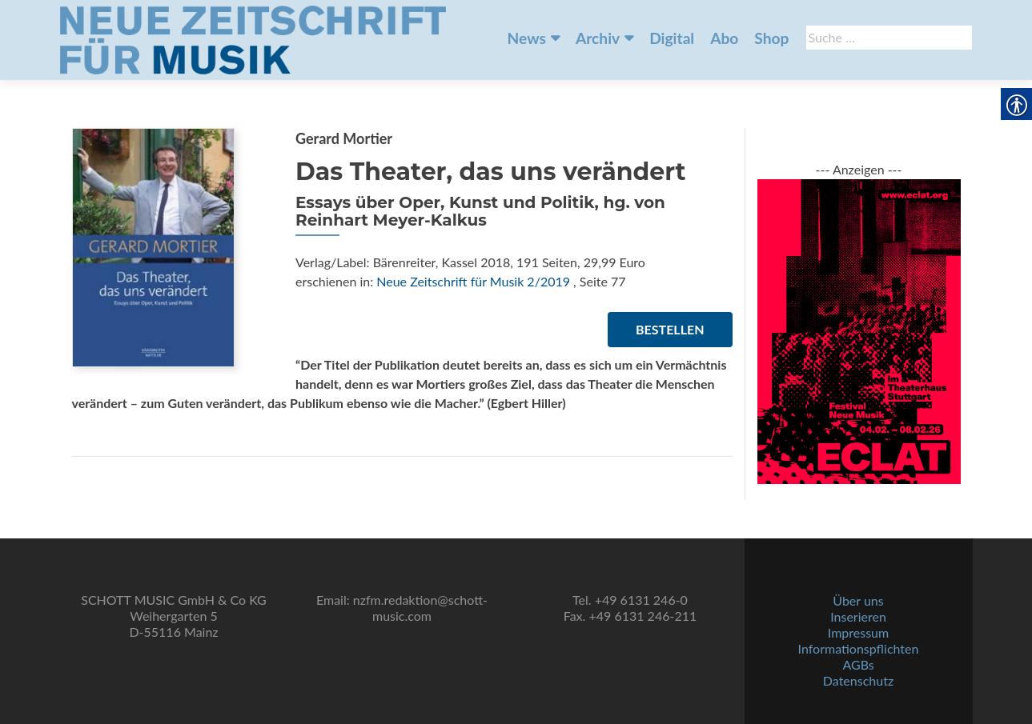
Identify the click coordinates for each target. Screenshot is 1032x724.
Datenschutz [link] (858, 680)
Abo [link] (724, 38)
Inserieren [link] (858, 616)
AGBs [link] (857, 664)
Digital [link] (671, 38)
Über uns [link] (858, 600)
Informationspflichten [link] (858, 648)
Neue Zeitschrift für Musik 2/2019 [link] (473, 281)
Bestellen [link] (670, 329)
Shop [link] (771, 38)
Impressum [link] (858, 632)
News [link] (527, 38)
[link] (253, 38)
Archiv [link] (598, 38)
